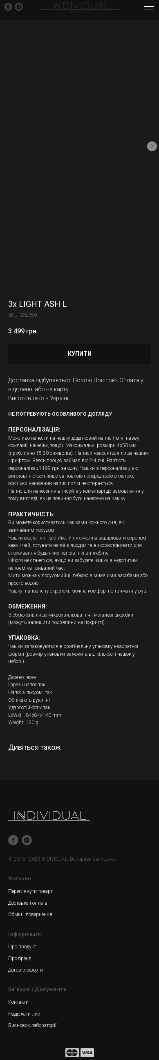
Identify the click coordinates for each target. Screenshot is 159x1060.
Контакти (18, 1002)
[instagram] (27, 840)
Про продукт (22, 947)
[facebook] (13, 840)
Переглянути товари (31, 891)
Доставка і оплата (27, 903)
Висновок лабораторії (32, 1025)
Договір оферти (25, 970)
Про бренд (19, 958)
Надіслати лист (25, 1014)
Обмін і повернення (30, 914)
